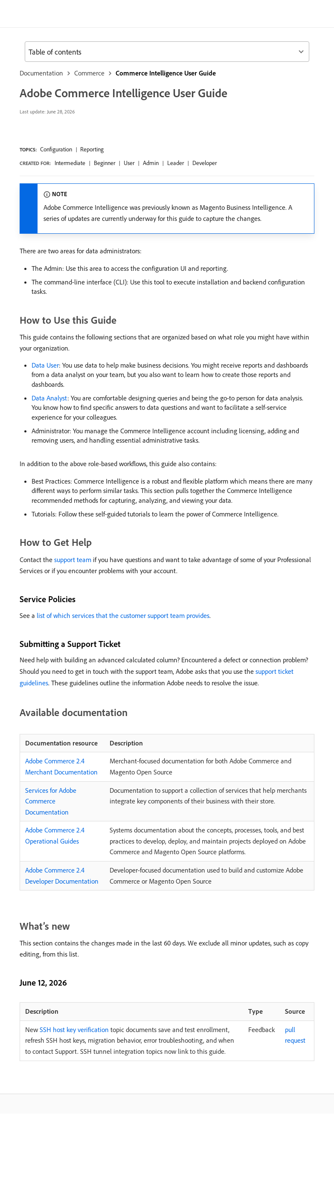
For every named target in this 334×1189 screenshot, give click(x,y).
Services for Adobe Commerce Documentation (50, 801)
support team (72, 559)
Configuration (56, 149)
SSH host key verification (74, 1029)
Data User (45, 365)
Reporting (92, 149)
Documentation (41, 73)
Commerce (89, 73)
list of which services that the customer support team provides (123, 615)
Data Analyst (49, 398)
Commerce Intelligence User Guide (166, 73)
